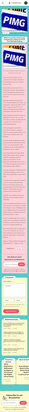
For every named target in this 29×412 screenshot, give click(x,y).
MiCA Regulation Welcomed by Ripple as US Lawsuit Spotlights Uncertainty (9, 370)
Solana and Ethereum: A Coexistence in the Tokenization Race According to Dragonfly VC (14, 325)
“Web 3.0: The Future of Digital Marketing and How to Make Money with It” (14, 341)
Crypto (6, 33)
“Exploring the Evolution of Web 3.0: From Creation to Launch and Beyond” (14, 333)
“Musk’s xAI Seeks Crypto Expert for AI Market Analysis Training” (14, 349)
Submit (21, 264)
